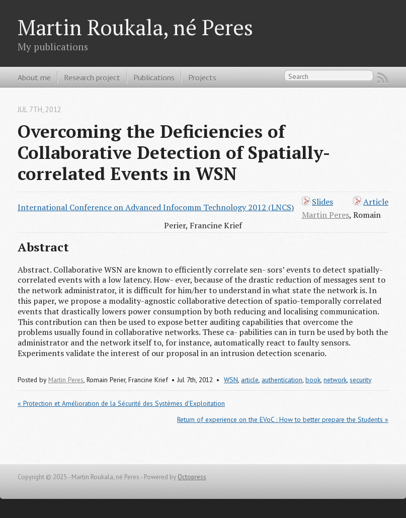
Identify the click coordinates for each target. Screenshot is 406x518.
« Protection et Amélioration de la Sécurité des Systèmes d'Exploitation (121, 403)
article (250, 379)
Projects (202, 77)
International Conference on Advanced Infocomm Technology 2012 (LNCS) (156, 207)
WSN (231, 379)
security (360, 379)
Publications (154, 77)
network (335, 379)
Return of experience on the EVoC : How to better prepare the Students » (282, 419)
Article (375, 201)
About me (34, 77)
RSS (382, 77)
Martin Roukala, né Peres (135, 27)
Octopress (192, 477)
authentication (282, 379)
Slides (322, 201)
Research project (92, 77)
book (312, 379)
